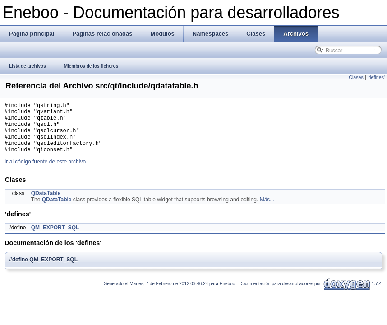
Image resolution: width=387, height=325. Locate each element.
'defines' (376, 77)
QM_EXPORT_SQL (55, 238)
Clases (356, 77)
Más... (267, 210)
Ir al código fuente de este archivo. (46, 172)
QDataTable (46, 204)
